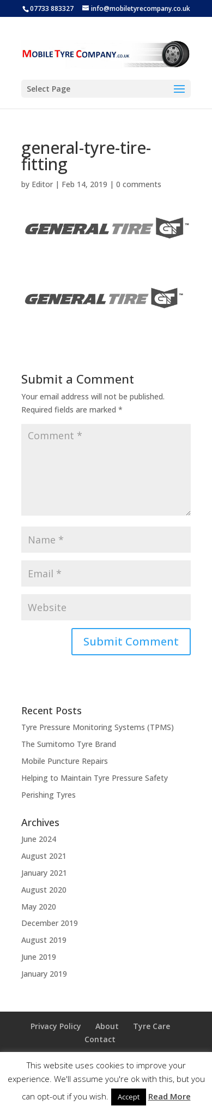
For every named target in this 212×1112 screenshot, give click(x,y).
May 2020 (38, 906)
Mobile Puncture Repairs (64, 761)
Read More (169, 1096)
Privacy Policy (56, 1026)
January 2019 (44, 973)
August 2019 (43, 940)
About (107, 1026)
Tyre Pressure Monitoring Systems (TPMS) (97, 727)
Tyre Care (151, 1026)
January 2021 (44, 873)
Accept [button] (129, 1097)
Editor (42, 184)
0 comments (138, 184)
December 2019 (49, 923)
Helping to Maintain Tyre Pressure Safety (94, 778)
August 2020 (43, 889)
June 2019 (38, 957)
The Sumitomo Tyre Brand (68, 744)
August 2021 (43, 856)
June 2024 (38, 839)
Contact (100, 1039)
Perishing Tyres (48, 795)
